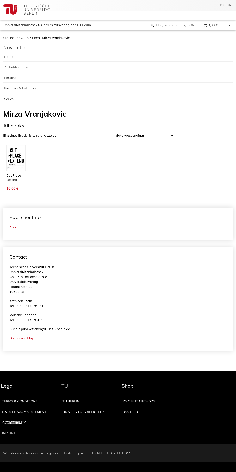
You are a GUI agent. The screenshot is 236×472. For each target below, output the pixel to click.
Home (8, 56)
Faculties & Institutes (20, 88)
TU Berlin (70, 401)
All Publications (16, 67)
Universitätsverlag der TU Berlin (66, 25)
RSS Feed (130, 412)
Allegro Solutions (114, 453)
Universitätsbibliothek (20, 25)
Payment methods (139, 401)
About (14, 227)
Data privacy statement (24, 412)
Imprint (9, 433)
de (222, 5)
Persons (10, 78)
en (229, 5)
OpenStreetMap (21, 338)
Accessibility (14, 422)
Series (9, 99)
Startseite (11, 38)
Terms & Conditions (20, 401)
